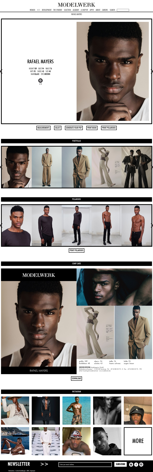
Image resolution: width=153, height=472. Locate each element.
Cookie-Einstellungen (21, 470)
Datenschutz (11, 470)
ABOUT (98, 10)
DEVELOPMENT (46, 10)
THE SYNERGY (57, 10)
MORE (138, 441)
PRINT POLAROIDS (109, 128)
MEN (38, 10)
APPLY (92, 10)
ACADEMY (76, 10)
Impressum (32, 470)
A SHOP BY (84, 10)
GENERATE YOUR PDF (74, 128)
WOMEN (32, 10)
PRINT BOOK (92, 128)
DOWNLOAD (76, 378)
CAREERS (105, 10)
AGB (28, 470)
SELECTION (67, 10)
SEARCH (112, 10)
